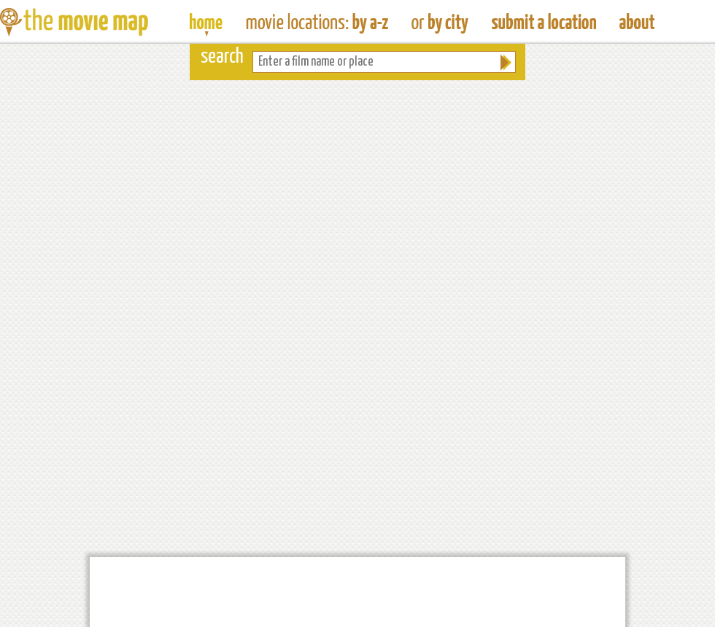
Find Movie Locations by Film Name (317, 22)
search (222, 57)
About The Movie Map (636, 22)
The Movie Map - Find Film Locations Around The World (206, 22)
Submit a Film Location (544, 22)
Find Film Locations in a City (439, 22)
